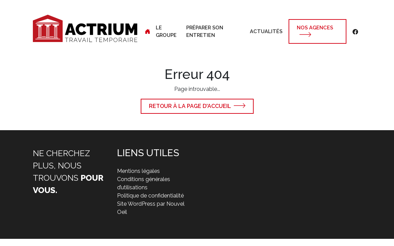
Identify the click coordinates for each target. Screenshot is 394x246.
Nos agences (315, 27)
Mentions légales (138, 171)
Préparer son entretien (204, 31)
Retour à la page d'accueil (190, 106)
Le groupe (166, 31)
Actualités (266, 31)
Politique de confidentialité (150, 195)
